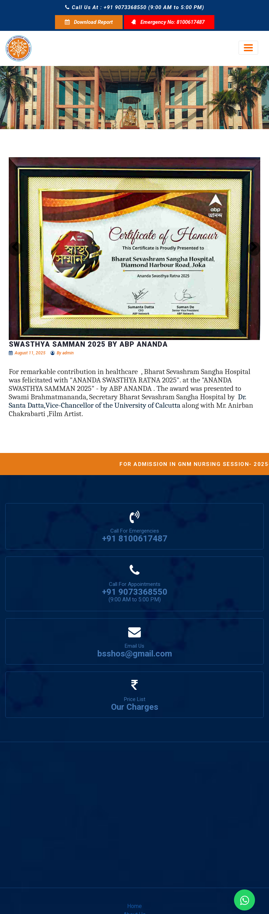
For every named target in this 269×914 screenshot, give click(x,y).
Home (134, 906)
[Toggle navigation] (248, 48)
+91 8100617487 (134, 538)
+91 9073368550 (134, 592)
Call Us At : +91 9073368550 (105, 7)
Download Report (89, 22)
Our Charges (134, 707)
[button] (15, 248)
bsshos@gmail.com (134, 654)
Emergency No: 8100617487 (169, 22)
